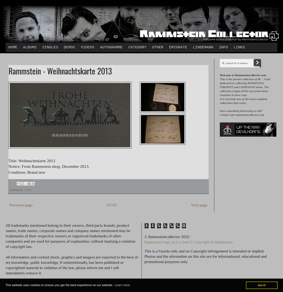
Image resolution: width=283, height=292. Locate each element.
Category (137, 47)
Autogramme (111, 47)
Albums (30, 47)
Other (157, 47)
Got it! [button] (262, 285)
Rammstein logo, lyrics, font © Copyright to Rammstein (189, 242)
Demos (69, 47)
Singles (50, 47)
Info (223, 47)
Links (239, 47)
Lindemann (203, 47)
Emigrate (178, 47)
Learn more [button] (122, 285)
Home (12, 47)
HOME (112, 205)
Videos (87, 47)
